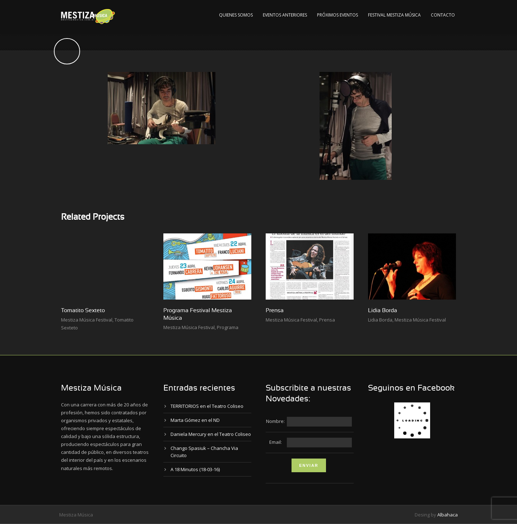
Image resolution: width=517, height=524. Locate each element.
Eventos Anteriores (285, 15)
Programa (227, 327)
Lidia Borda (382, 310)
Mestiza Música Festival (86, 319)
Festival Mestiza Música (394, 15)
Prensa (275, 310)
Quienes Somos (236, 15)
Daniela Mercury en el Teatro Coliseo (211, 434)
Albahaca (447, 514)
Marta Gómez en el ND (195, 420)
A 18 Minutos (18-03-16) (195, 469)
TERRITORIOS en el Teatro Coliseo (207, 406)
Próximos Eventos (337, 15)
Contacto (443, 15)
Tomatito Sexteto (83, 310)
